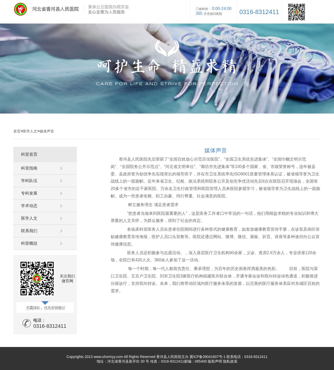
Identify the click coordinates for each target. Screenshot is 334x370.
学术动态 (29, 206)
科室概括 (29, 243)
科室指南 (29, 168)
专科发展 (29, 193)
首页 (16, 131)
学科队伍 (29, 180)
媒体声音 (47, 131)
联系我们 (29, 231)
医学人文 (30, 131)
